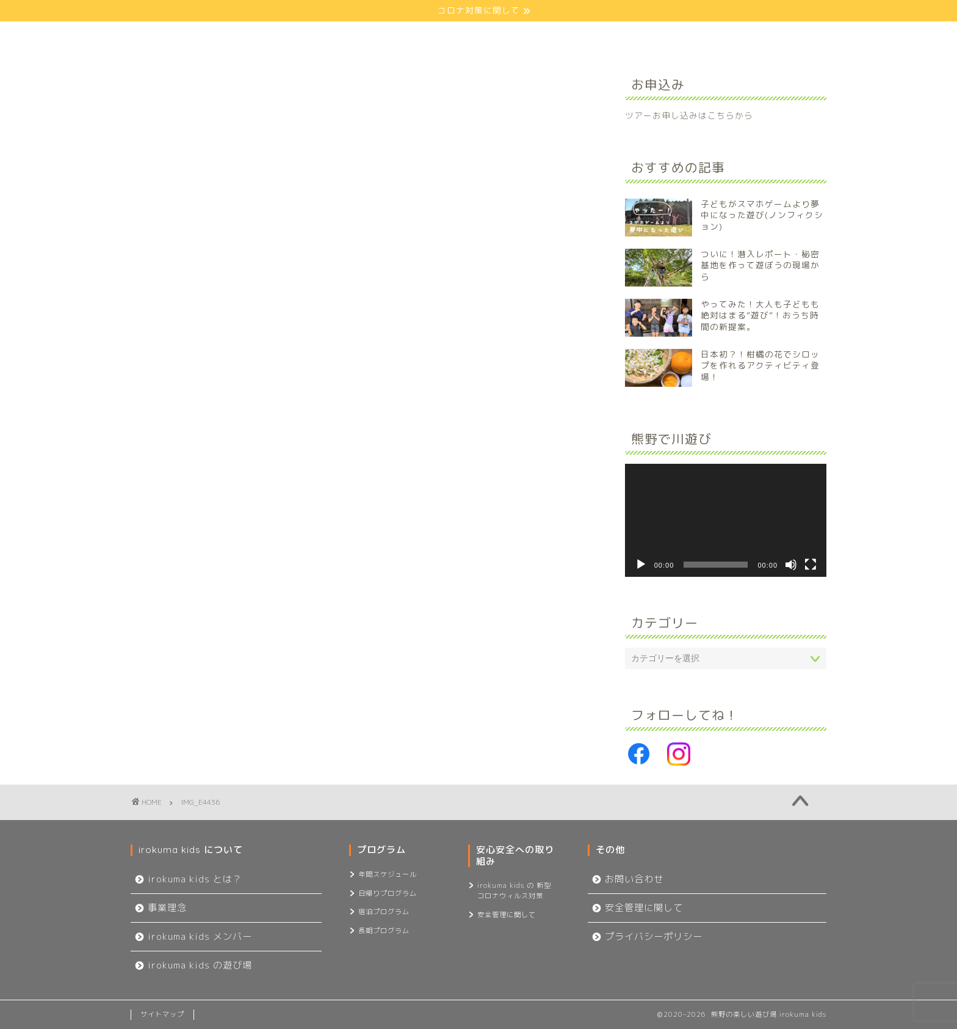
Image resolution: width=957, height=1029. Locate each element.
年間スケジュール (387, 874)
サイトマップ (162, 1014)
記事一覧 (628, 36)
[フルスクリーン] (810, 564)
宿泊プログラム (384, 912)
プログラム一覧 (409, 36)
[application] (725, 520)
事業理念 (167, 907)
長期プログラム (384, 931)
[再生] (641, 564)
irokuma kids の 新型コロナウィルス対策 (514, 891)
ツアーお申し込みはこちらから (689, 115)
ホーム (186, 36)
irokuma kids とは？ (195, 879)
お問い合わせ (738, 36)
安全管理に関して (506, 915)
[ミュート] (791, 564)
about (298, 36)
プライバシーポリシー (653, 936)
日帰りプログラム (387, 893)
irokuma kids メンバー (200, 936)
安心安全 (519, 36)
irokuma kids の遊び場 (200, 965)
